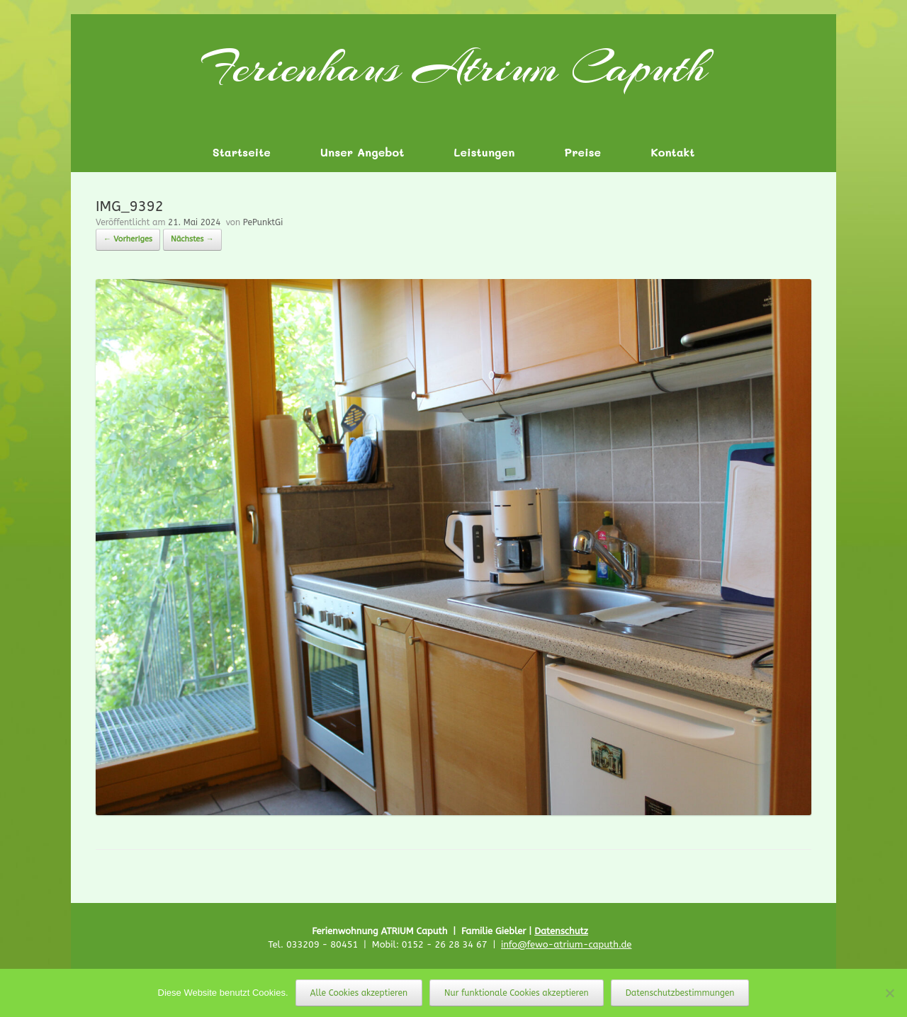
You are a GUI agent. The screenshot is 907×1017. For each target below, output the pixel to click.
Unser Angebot (362, 151)
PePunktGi (263, 222)
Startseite (242, 151)
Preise (582, 151)
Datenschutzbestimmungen (680, 993)
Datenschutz (561, 931)
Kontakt (672, 151)
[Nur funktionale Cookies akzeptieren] (889, 993)
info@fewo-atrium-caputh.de (566, 944)
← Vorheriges (127, 239)
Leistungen (484, 151)
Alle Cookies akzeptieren (358, 993)
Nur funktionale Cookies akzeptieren (516, 993)
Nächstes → (192, 239)
